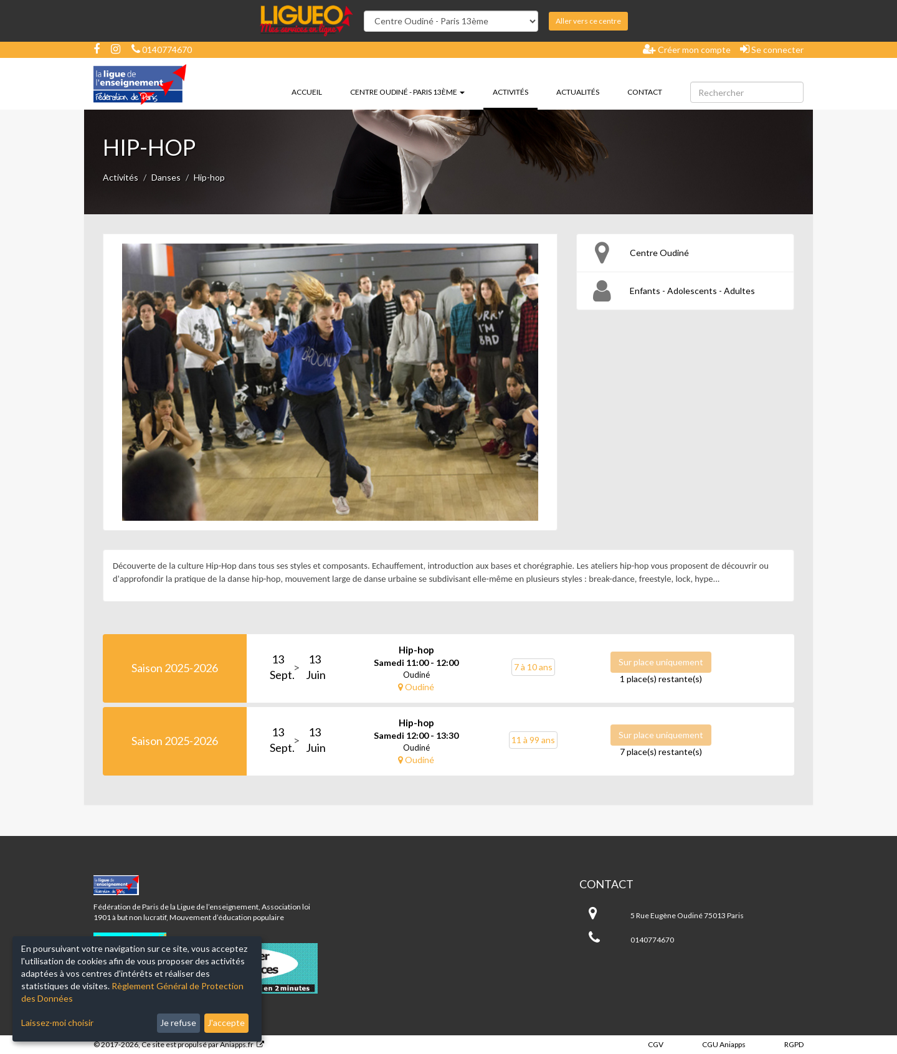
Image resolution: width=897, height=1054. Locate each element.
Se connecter (772, 49)
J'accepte (226, 1022)
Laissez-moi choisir (57, 1022)
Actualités (577, 92)
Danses (166, 177)
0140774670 (161, 49)
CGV (655, 1044)
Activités (515, 91)
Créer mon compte (687, 49)
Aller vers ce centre (588, 21)
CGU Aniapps (724, 1044)
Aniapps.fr (237, 1044)
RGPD (794, 1044)
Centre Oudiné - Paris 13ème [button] (407, 92)
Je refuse (178, 1022)
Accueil (307, 92)
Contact (644, 92)
